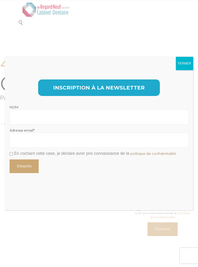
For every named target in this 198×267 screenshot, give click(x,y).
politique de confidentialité (153, 153)
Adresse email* (22, 130)
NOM (14, 107)
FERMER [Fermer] (184, 63)
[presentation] (49, 186)
